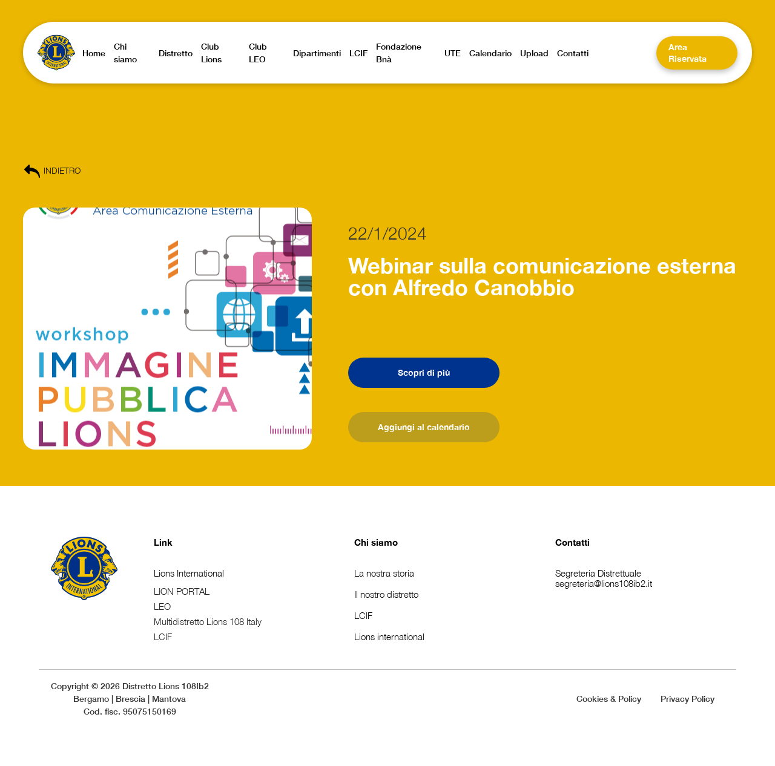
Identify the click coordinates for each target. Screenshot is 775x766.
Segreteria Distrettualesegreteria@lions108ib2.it (603, 578)
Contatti (572, 542)
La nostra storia (384, 573)
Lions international (389, 636)
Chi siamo (376, 542)
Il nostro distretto (386, 594)
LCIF (363, 615)
